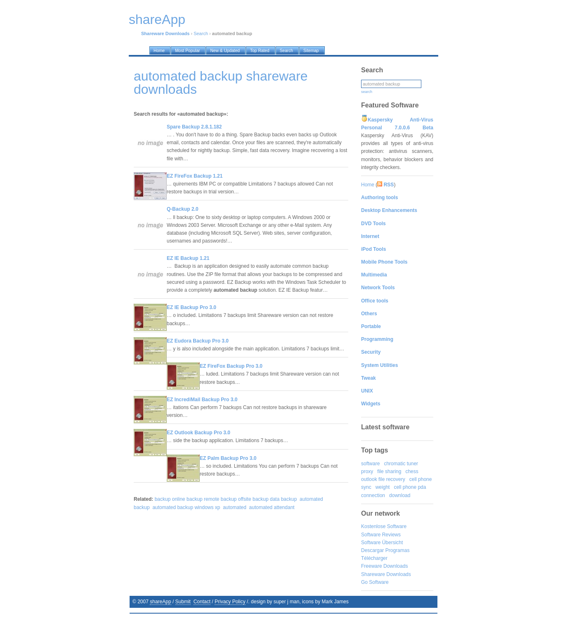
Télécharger (374, 558)
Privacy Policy (230, 602)
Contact (202, 602)
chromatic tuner (401, 464)
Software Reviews (381, 535)
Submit (183, 602)
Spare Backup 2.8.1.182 (194, 127)
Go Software (375, 582)
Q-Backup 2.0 (182, 209)
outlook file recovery (383, 479)
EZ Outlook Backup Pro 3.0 (198, 433)
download (399, 495)
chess (411, 471)
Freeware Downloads (384, 566)
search (366, 92)
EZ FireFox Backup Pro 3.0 (231, 366)
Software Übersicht (382, 542)
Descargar (372, 550)
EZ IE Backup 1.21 (188, 258)
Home (367, 185)
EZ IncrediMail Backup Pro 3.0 (202, 399)
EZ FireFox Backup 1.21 (194, 176)
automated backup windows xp (186, 507)
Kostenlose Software (383, 526)
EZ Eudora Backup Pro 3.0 (198, 341)
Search (201, 33)
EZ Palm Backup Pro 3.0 (228, 458)
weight (383, 487)
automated (234, 507)
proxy (367, 471)
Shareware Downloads (386, 574)
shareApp (160, 602)
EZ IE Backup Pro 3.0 (191, 307)
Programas (397, 550)
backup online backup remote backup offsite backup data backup (226, 499)
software (370, 464)
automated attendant (272, 507)
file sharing (389, 471)
